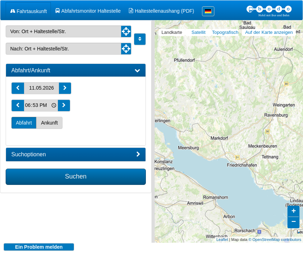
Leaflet (222, 234)
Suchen (76, 176)
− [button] (293, 217)
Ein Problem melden (39, 247)
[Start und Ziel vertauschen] (140, 39)
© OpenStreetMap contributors (275, 234)
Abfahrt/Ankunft (75, 70)
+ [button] (293, 206)
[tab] (75, 70)
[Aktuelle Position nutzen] (126, 31)
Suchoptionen (75, 154)
